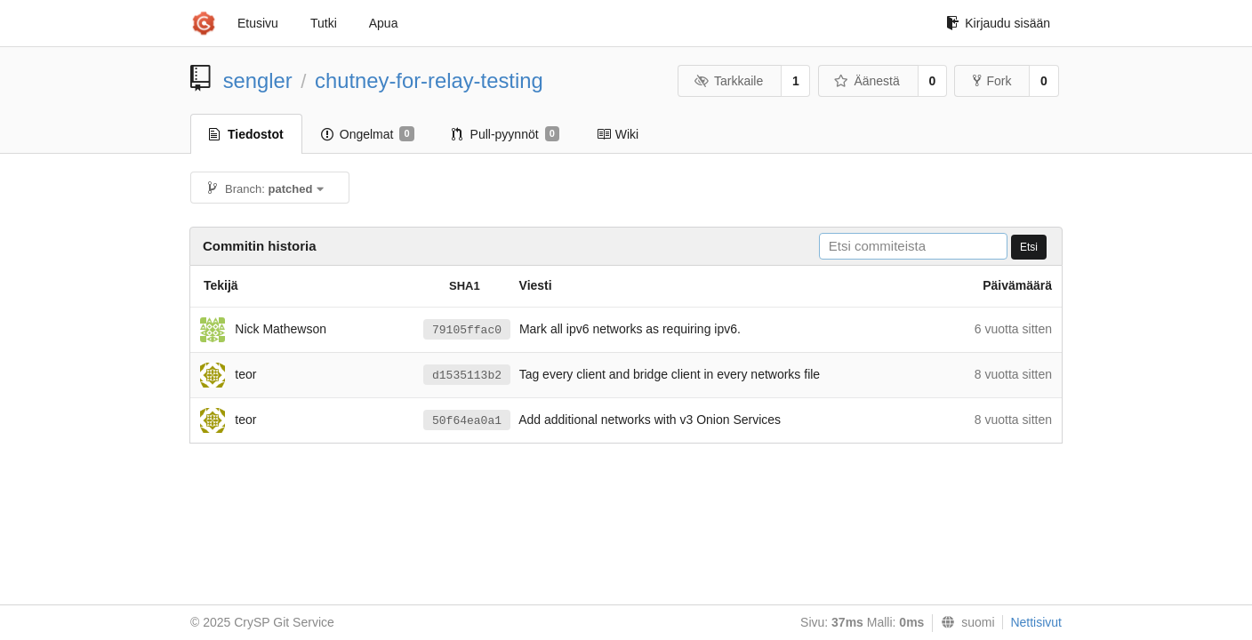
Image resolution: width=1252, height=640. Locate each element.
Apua (383, 23)
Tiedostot (246, 134)
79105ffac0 (467, 330)
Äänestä (867, 81)
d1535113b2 (467, 375)
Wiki (617, 134)
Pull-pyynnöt (505, 134)
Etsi (1029, 247)
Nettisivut (1036, 622)
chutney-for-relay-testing (429, 80)
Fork (992, 81)
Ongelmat (367, 134)
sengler (258, 80)
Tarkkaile (728, 81)
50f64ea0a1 (467, 421)
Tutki (323, 23)
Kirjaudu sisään (998, 23)
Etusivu (257, 23)
